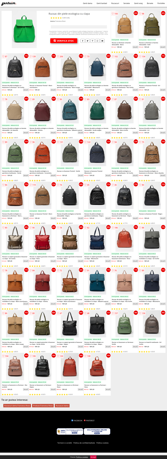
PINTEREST (89, 420)
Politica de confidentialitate (84, 443)
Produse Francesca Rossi (43, 405)
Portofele (161, 3)
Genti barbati (102, 3)
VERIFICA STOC (64, 40)
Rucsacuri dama (62, 405)
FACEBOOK (76, 420)
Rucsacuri (115, 3)
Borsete (150, 3)
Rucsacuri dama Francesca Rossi (17, 405)
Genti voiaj (138, 3)
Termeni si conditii (64, 443)
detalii (135, 47)
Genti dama (87, 3)
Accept (93, 457)
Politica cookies (102, 443)
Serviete (126, 3)
